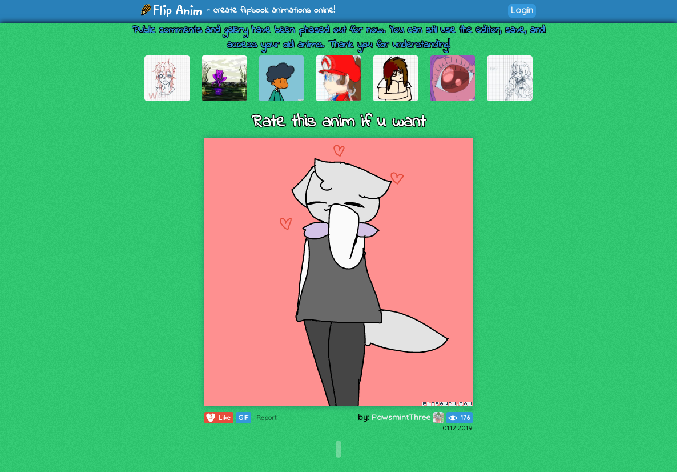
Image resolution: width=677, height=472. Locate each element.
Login (522, 10)
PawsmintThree (408, 417)
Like (218, 417)
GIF (243, 418)
